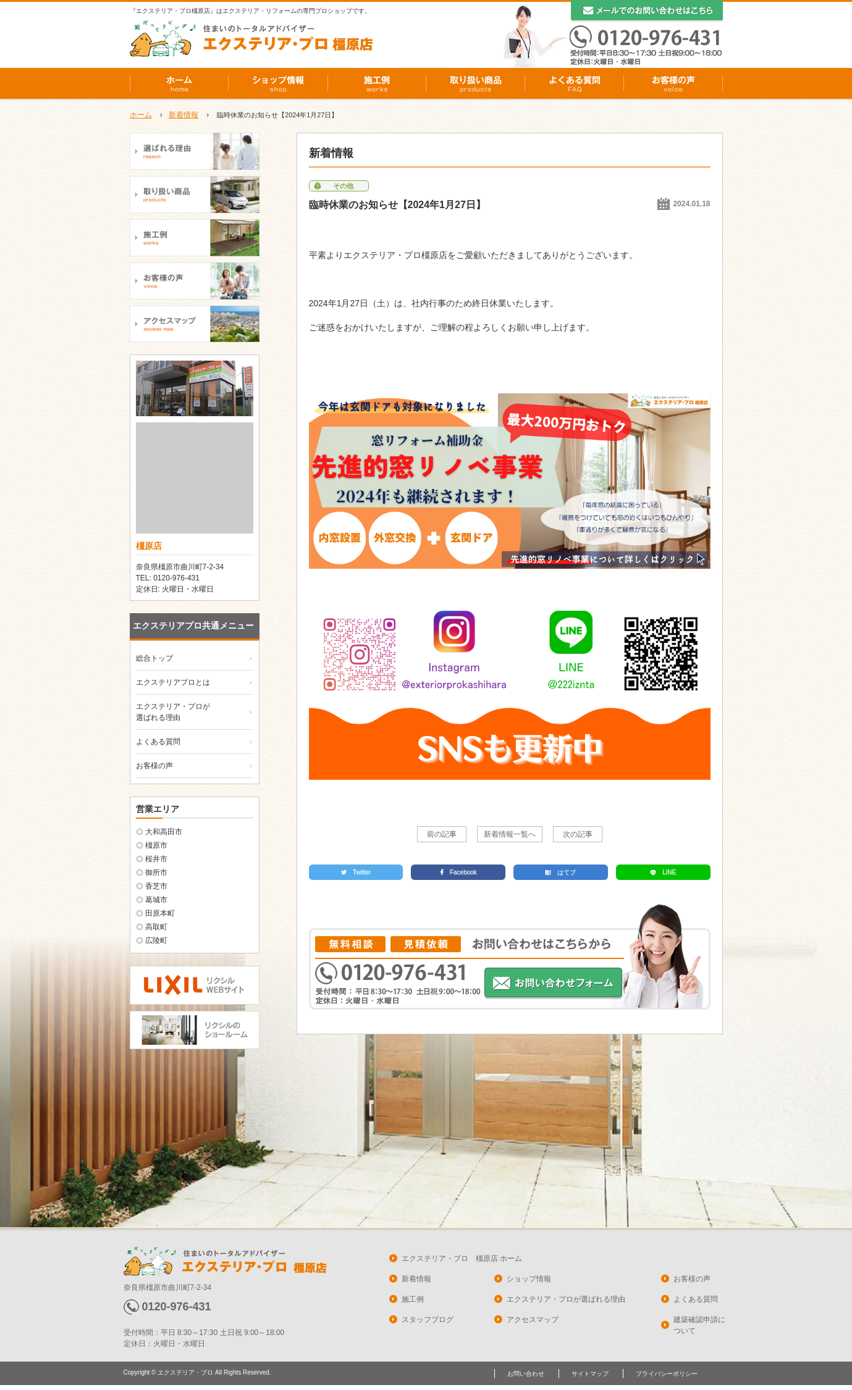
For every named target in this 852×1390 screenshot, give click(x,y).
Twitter (356, 872)
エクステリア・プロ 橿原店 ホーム (462, 1258)
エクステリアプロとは (173, 682)
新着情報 (183, 115)
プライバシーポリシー (667, 1373)
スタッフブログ (427, 1319)
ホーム (179, 83)
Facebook (458, 872)
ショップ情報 (278, 83)
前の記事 (442, 834)
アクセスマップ (533, 1319)
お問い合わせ (525, 1373)
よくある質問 (574, 83)
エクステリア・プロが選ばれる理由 (566, 1299)
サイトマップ (590, 1373)
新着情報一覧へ (510, 834)
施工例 (376, 83)
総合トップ (154, 658)
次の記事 (578, 834)
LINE (663, 872)
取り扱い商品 (475, 83)
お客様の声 (673, 83)
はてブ (560, 872)
